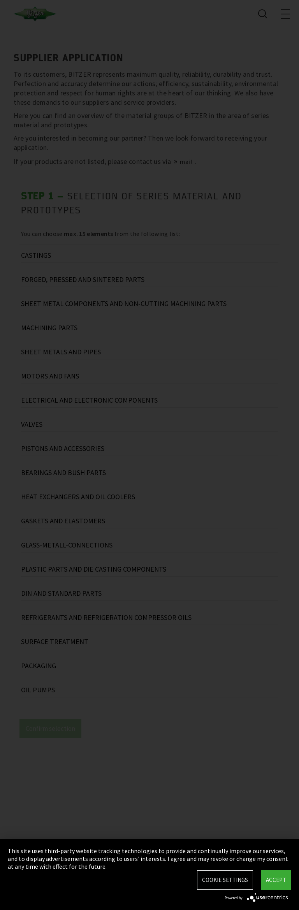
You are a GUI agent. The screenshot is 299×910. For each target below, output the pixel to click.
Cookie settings (225, 880)
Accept (276, 880)
